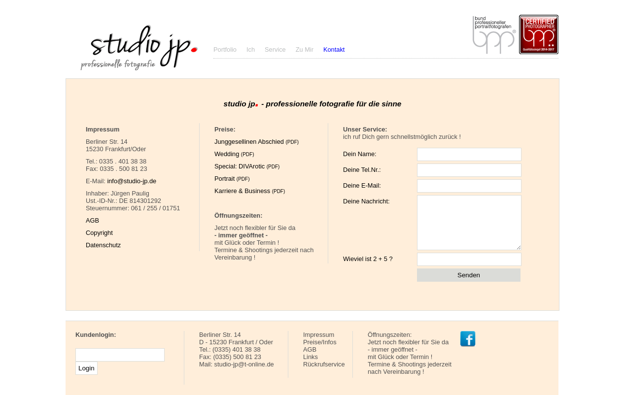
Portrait (231, 178)
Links (310, 357)
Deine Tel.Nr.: (362, 169)
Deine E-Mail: (362, 185)
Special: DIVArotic (246, 166)
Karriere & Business (249, 191)
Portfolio (225, 49)
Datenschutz (103, 245)
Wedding (234, 154)
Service (275, 49)
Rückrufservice (324, 364)
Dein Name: (360, 154)
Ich (250, 49)
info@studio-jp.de (131, 181)
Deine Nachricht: (366, 201)
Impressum (318, 334)
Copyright (99, 232)
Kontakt (334, 49)
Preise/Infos (320, 342)
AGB (92, 220)
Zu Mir (304, 49)
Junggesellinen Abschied (256, 141)
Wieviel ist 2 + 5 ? (368, 259)
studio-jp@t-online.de (244, 364)
